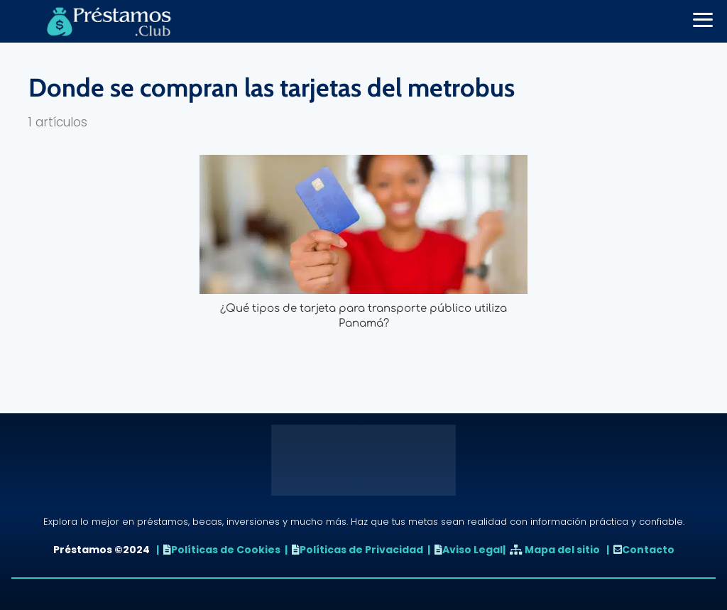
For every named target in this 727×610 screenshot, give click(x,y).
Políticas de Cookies (225, 550)
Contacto (648, 550)
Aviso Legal (472, 550)
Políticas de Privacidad (361, 550)
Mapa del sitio (562, 550)
